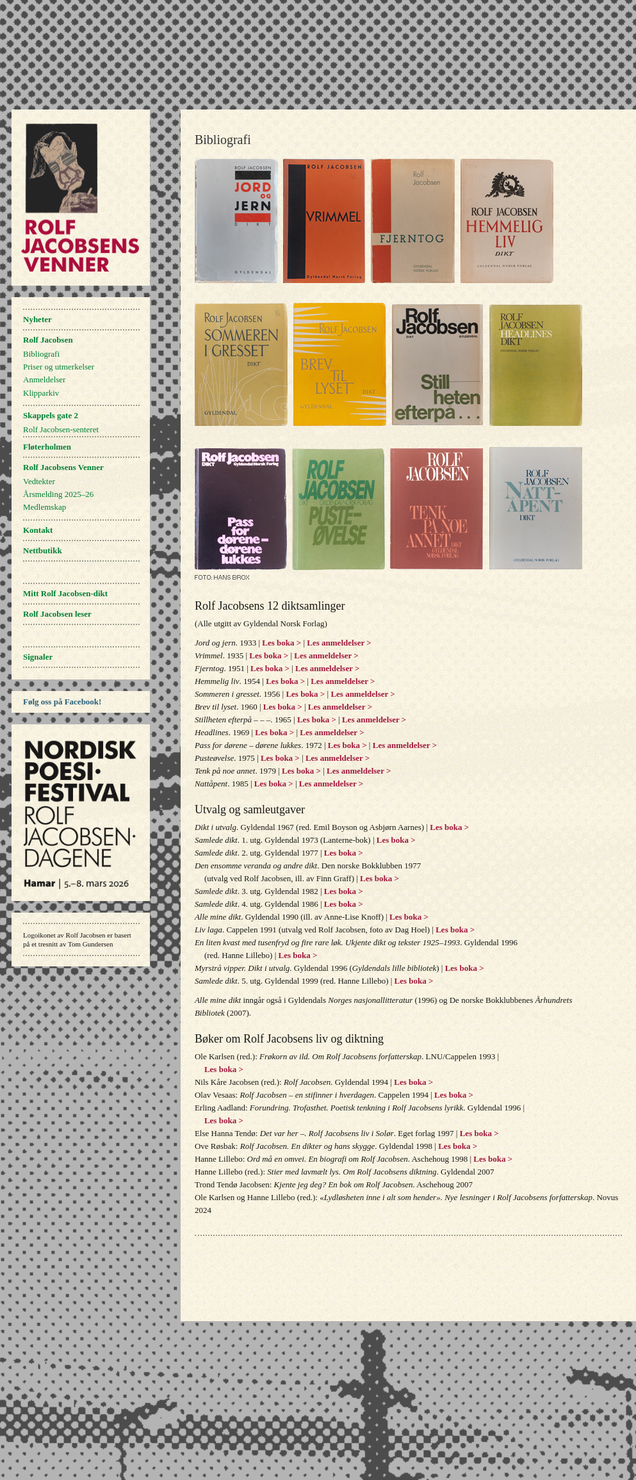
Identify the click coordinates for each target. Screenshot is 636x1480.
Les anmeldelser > (338, 642)
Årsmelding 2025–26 (58, 494)
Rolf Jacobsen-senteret (61, 429)
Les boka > (281, 642)
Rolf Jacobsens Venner (63, 467)
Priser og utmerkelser (58, 366)
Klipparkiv (41, 393)
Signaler (38, 657)
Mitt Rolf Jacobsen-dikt (65, 593)
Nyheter (37, 319)
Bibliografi (41, 354)
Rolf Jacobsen (48, 340)
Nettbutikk (42, 550)
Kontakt (38, 530)
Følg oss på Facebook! (62, 701)
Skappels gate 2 (50, 415)
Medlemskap (44, 507)
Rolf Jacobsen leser (57, 614)
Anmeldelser (44, 379)
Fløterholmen (47, 446)
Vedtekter (39, 481)
